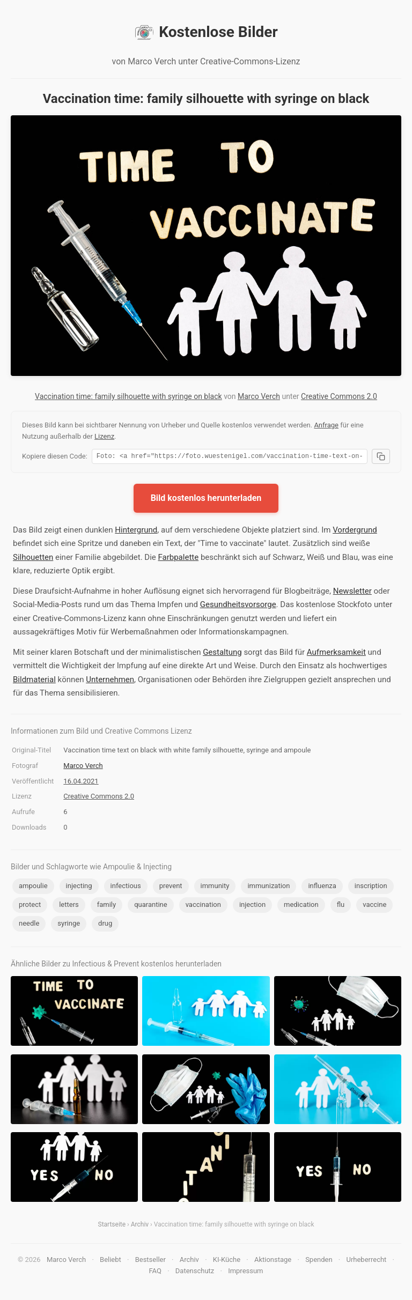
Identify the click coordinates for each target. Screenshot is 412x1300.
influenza (322, 887)
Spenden (319, 1261)
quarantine (150, 906)
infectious (126, 887)
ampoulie (33, 887)
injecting (79, 887)
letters (69, 906)
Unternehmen (110, 681)
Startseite (112, 1226)
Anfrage (326, 425)
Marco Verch (259, 396)
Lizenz (104, 436)
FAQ (155, 1272)
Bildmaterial (34, 681)
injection (252, 906)
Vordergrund (355, 531)
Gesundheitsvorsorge (238, 606)
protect (30, 906)
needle (29, 925)
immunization (268, 887)
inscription (371, 887)
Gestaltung (222, 654)
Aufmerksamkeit (336, 654)
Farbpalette (178, 559)
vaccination (203, 906)
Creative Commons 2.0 (339, 396)
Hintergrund (136, 531)
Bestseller (150, 1261)
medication (301, 906)
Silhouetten (33, 559)
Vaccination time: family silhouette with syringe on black (128, 396)
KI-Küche (226, 1261)
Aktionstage (272, 1261)
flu (341, 906)
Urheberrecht (366, 1261)
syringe (68, 925)
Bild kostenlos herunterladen (206, 499)
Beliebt (110, 1261)
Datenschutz (194, 1272)
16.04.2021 (80, 783)
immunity (215, 887)
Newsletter (352, 592)
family (106, 906)
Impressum (245, 1272)
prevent (170, 887)
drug (105, 925)
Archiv (140, 1226)
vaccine (374, 906)
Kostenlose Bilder (205, 32)
